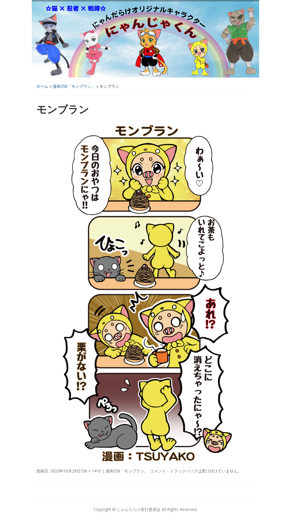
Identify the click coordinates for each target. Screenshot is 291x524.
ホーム (42, 86)
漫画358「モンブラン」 (74, 86)
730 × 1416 (90, 471)
